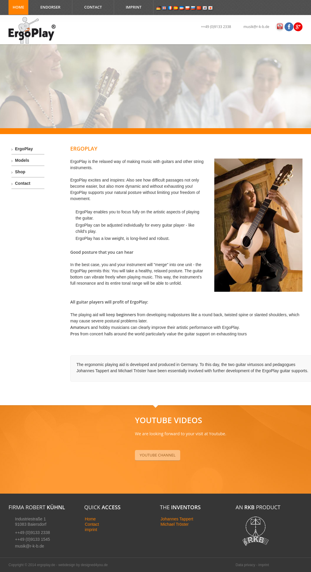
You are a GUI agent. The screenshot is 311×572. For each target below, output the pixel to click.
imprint (91, 529)
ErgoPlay (24, 148)
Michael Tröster (174, 524)
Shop (20, 171)
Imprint (134, 7)
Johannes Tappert (176, 519)
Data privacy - (247, 565)
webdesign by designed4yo (79, 565)
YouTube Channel (157, 455)
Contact (93, 7)
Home (18, 7)
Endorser (50, 7)
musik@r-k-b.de (256, 26)
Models (22, 160)
